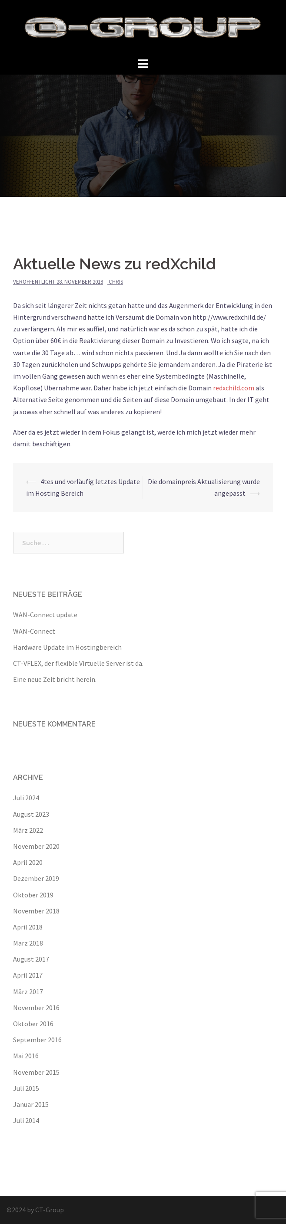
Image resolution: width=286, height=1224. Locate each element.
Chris (116, 281)
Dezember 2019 (36, 878)
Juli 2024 (26, 797)
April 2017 (28, 975)
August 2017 (31, 959)
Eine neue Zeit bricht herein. (54, 679)
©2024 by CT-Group (35, 1209)
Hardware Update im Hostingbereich (67, 647)
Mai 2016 (26, 1055)
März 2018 (28, 943)
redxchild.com (233, 387)
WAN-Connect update (45, 614)
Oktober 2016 (33, 1023)
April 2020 (28, 862)
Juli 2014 (26, 1120)
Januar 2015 (31, 1104)
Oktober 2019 (33, 894)
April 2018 (28, 927)
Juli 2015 (26, 1088)
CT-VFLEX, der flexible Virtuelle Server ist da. (78, 663)
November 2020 (36, 846)
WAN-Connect (34, 631)
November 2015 (36, 1072)
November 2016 (36, 1007)
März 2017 (28, 991)
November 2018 (36, 911)
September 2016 (37, 1039)
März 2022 (28, 830)
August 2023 (31, 814)
